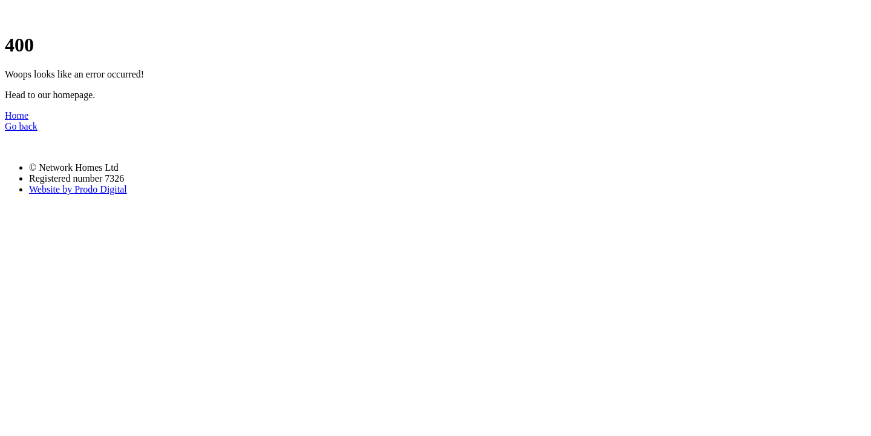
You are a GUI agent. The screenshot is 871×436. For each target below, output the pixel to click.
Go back (21, 126)
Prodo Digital (78, 189)
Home (16, 115)
